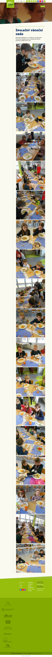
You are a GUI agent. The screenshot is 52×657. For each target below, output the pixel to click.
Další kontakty (40, 590)
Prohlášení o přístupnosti (16, 653)
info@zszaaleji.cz (40, 584)
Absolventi (33, 26)
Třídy (29, 26)
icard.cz (30, 653)
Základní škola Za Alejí (23, 26)
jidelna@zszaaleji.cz (41, 588)
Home (17, 26)
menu (42, 6)
